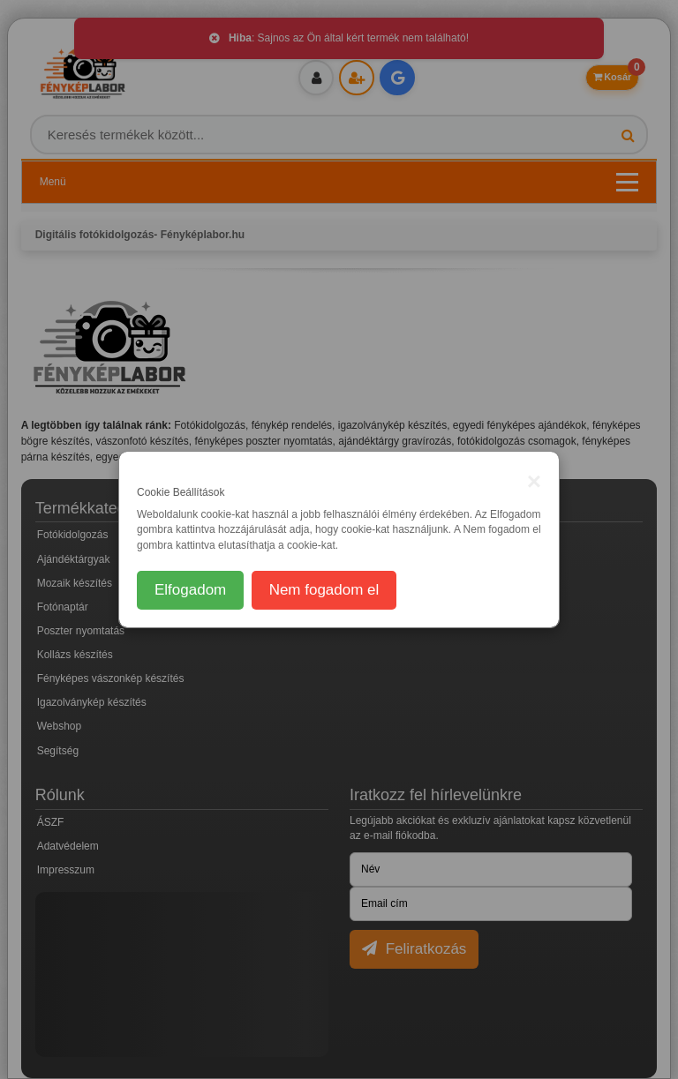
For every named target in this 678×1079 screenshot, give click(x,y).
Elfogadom (190, 589)
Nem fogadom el (324, 589)
